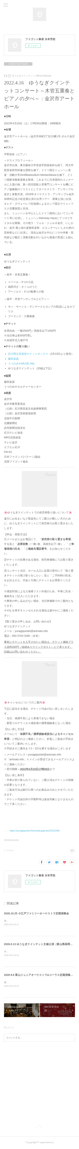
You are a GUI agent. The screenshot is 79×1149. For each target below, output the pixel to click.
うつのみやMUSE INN (21, 363)
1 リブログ (9, 850)
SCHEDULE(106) (11, 840)
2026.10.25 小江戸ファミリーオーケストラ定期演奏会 (36, 913)
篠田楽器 (13, 358)
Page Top (39, 1128)
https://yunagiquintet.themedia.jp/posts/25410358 (35, 830)
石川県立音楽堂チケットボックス (28, 353)
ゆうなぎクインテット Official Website (31, 75)
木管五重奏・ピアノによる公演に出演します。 (28, 951)
